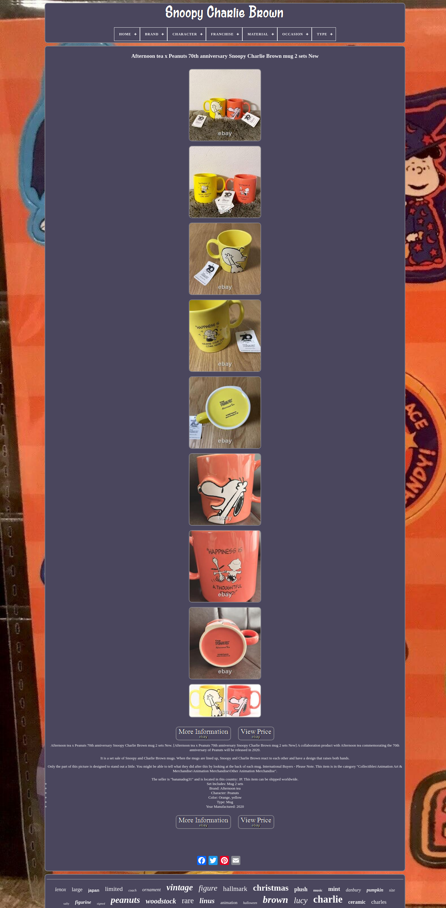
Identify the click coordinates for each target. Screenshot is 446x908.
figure (208, 888)
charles (379, 902)
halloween (250, 903)
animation (229, 902)
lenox (60, 889)
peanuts (125, 900)
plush (300, 889)
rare (188, 900)
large (77, 889)
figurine (83, 902)
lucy (300, 900)
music (318, 890)
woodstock (161, 901)
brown (275, 899)
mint (334, 889)
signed (101, 903)
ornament (151, 889)
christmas (270, 887)
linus (207, 901)
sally (66, 903)
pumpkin (375, 889)
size (392, 890)
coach (132, 890)
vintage (179, 887)
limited (114, 888)
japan (93, 890)
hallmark (235, 888)
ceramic (357, 902)
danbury (353, 889)
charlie (327, 899)
